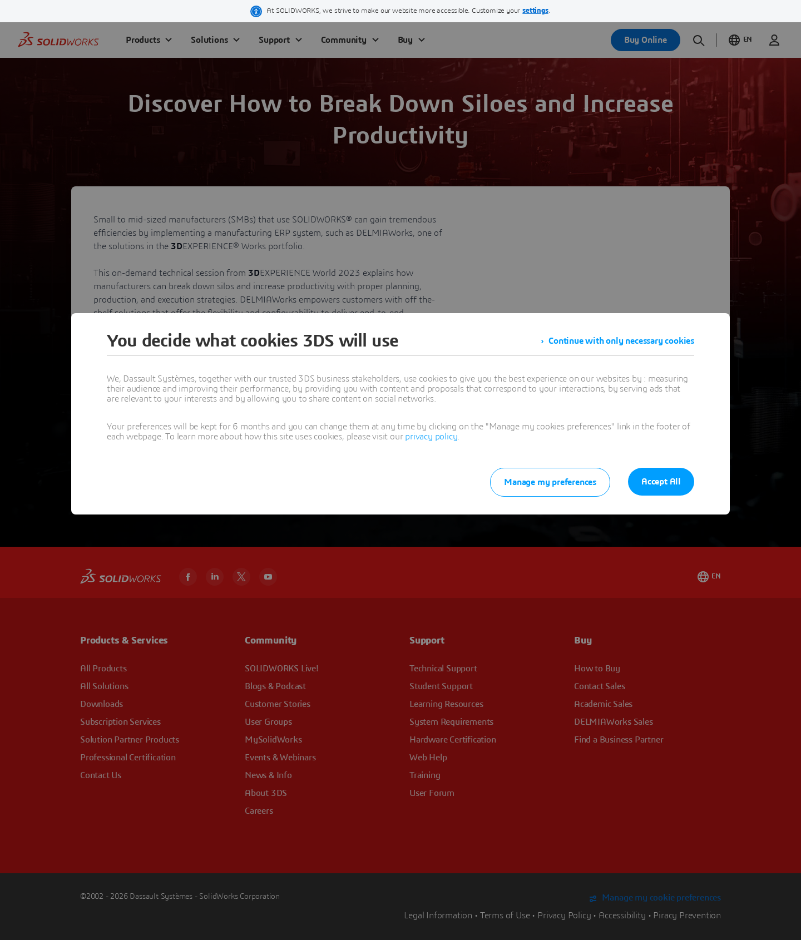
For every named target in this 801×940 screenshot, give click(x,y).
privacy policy (431, 436)
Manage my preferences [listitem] (550, 482)
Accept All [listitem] (661, 481)
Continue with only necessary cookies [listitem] (621, 341)
